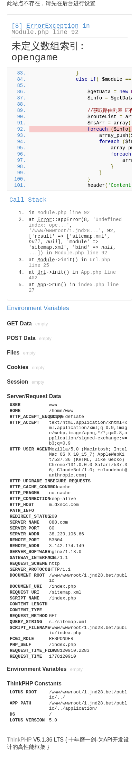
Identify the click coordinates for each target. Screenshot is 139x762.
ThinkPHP (19, 740)
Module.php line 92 (44, 32)
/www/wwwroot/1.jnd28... (64, 231)
